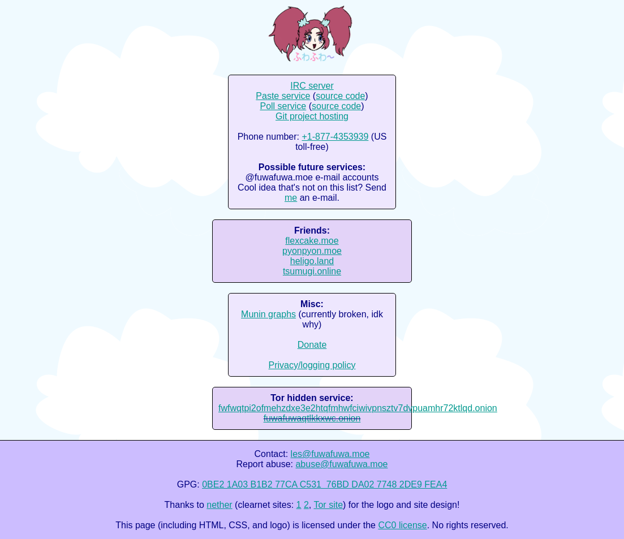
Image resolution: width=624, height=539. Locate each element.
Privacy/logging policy (312, 365)
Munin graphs (268, 314)
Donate (312, 345)
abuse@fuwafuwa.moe (341, 464)
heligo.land (312, 261)
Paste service (283, 96)
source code (340, 96)
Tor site (328, 505)
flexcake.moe (311, 240)
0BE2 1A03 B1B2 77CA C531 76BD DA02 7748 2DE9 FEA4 (324, 484)
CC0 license (402, 525)
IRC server (311, 85)
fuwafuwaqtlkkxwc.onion (312, 418)
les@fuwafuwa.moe (330, 454)
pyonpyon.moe (312, 251)
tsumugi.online (312, 271)
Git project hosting (312, 116)
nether (219, 505)
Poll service (283, 106)
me (291, 197)
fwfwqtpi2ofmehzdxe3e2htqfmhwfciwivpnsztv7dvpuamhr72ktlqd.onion (357, 408)
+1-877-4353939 (335, 136)
